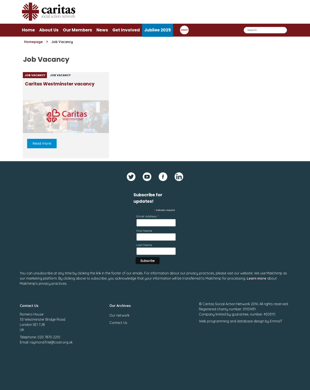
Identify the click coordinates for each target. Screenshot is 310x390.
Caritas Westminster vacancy (60, 84)
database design (250, 321)
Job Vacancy (35, 75)
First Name (144, 231)
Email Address (147, 216)
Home (28, 30)
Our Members (77, 30)
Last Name (144, 245)
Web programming (214, 321)
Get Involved (126, 30)
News (102, 30)
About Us (49, 30)
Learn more (256, 278)
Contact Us (118, 322)
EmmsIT (276, 321)
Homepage (33, 42)
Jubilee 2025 (157, 30)
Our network (119, 315)
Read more (42, 143)
